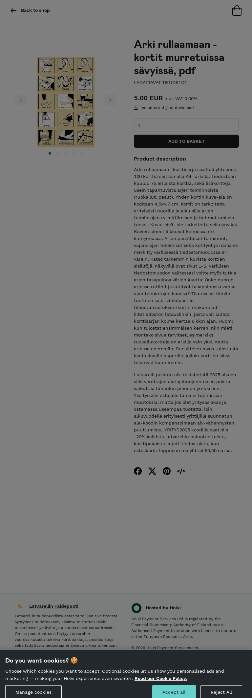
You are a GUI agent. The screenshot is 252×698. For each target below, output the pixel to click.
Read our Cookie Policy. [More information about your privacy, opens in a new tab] (161, 681)
